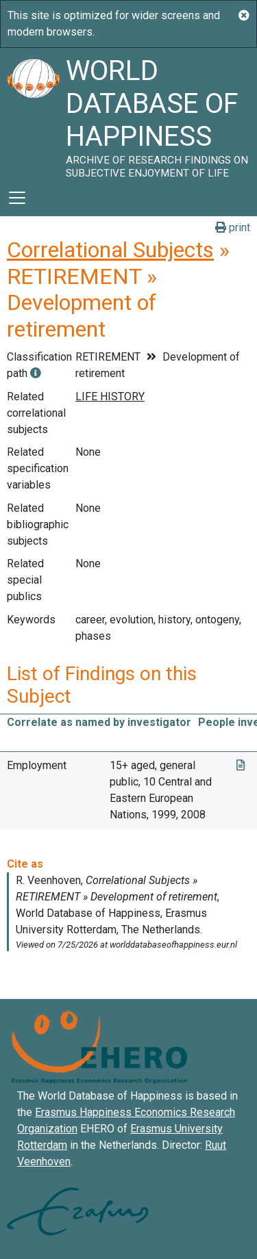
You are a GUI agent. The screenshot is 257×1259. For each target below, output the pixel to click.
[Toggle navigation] (17, 198)
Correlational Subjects (110, 250)
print (232, 227)
